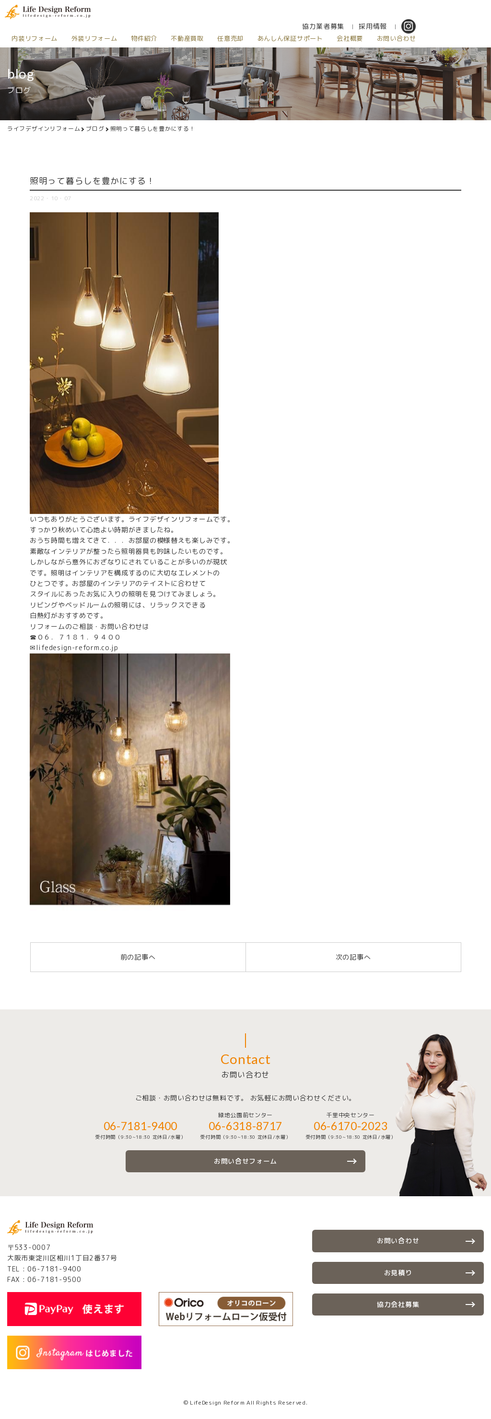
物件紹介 (146, 38)
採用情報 (378, 26)
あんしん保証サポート (294, 38)
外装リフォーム (95, 38)
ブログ (95, 129)
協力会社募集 (398, 1304)
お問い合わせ (401, 38)
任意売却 (234, 38)
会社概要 (354, 38)
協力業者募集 (329, 26)
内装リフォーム (35, 38)
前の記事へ (138, 956)
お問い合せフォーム (245, 1161)
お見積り (398, 1272)
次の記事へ (353, 956)
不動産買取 (190, 38)
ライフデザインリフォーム (43, 129)
